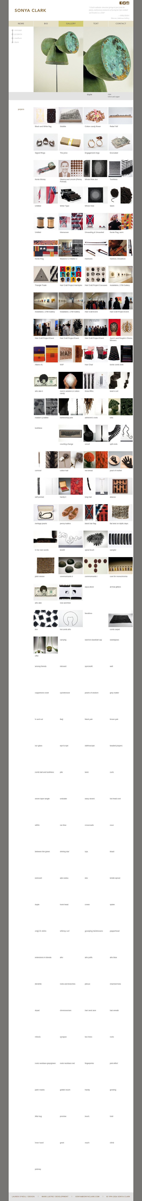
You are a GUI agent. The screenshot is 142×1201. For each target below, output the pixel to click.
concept (18, 30)
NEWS (21, 24)
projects (18, 34)
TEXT (96, 24)
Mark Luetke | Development (55, 1197)
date (16, 42)
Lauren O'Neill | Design (23, 1197)
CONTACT (121, 24)
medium (18, 38)
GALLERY (71, 24)
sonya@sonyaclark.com (87, 1197)
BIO (46, 24)
